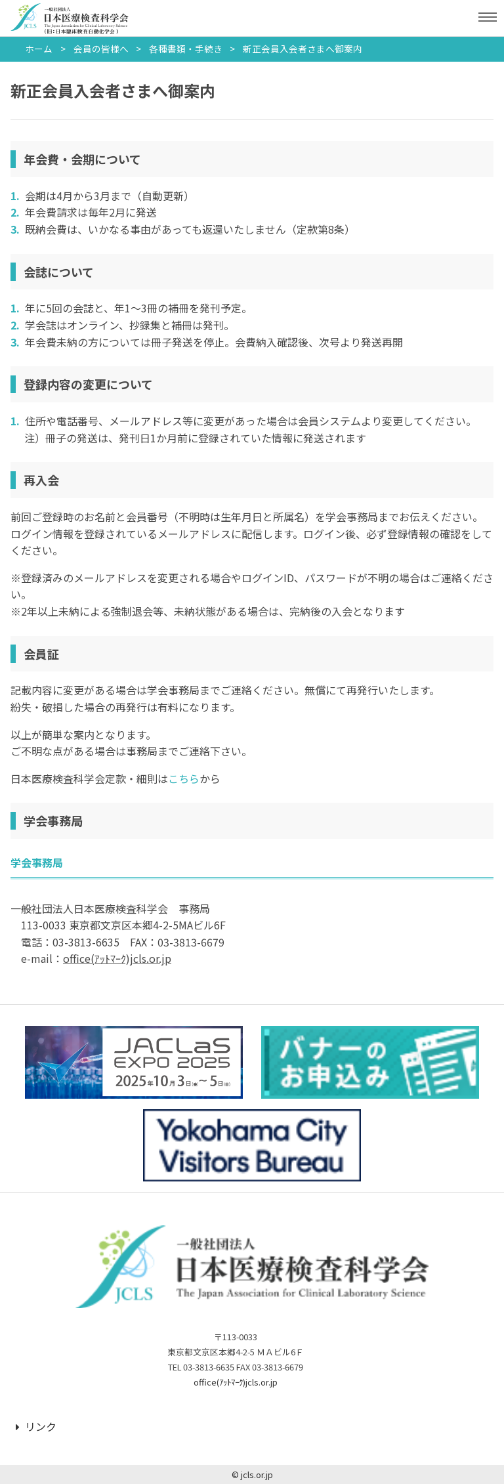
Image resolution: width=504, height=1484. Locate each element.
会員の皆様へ (101, 48)
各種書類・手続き (185, 48)
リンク (36, 1426)
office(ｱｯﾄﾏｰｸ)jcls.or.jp (236, 1382)
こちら (184, 778)
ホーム (38, 48)
